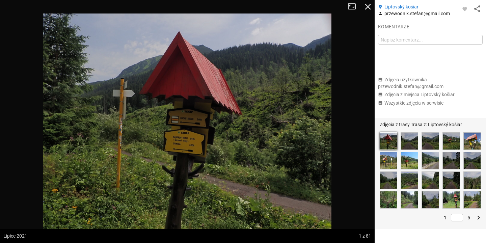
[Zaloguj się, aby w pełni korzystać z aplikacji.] (464, 8)
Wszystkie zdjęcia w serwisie (410, 103)
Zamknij (368, 7)
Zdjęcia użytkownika (410, 83)
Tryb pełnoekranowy (354, 7)
